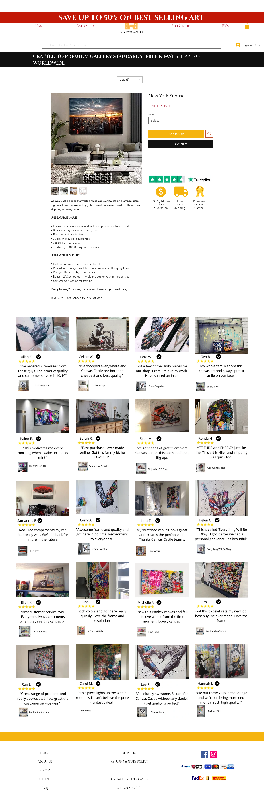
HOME (45, 753)
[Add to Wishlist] (209, 134)
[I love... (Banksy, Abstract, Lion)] (131, 44)
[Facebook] (204, 754)
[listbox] (130, 79)
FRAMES (45, 770)
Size (152, 114)
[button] (85, 26)
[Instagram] (213, 754)
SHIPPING (129, 753)
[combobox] (180, 120)
